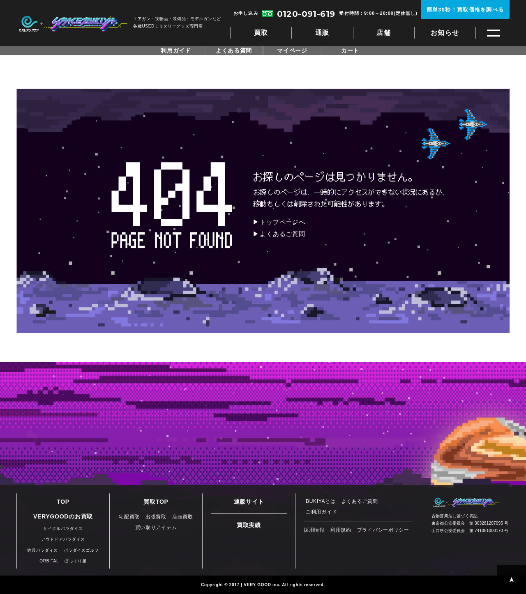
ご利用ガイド (321, 512)
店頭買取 (182, 517)
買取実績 (249, 525)
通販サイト (249, 501)
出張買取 (155, 517)
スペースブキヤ (72, 23)
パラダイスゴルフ (81, 550)
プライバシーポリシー (383, 530)
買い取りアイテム (156, 527)
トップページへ (282, 221)
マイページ (292, 50)
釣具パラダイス (42, 550)
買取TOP (155, 501)
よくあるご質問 (282, 233)
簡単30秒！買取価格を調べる (465, 10)
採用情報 (314, 530)
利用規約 (340, 530)
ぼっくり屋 (76, 561)
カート (350, 50)
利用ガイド (176, 50)
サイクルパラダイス (63, 528)
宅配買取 (129, 517)
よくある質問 (234, 50)
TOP (63, 501)
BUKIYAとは (321, 501)
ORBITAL (49, 561)
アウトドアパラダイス (63, 539)
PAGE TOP (511, 579)
